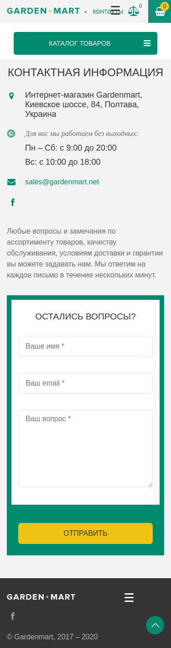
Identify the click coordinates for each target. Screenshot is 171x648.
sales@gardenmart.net (62, 182)
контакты (108, 11)
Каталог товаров (101, 43)
